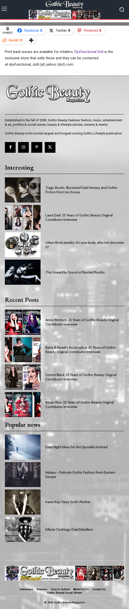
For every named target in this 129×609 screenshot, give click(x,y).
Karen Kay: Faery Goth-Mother (67, 502)
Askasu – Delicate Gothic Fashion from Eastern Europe (80, 474)
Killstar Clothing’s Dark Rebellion (69, 529)
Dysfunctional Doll (89, 52)
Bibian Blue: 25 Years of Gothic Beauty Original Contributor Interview (79, 404)
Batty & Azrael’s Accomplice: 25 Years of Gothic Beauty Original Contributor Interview (80, 349)
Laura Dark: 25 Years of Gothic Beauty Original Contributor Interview (79, 217)
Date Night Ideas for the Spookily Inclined (76, 447)
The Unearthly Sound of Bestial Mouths (75, 272)
